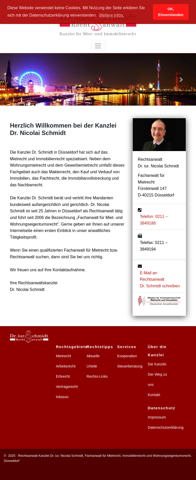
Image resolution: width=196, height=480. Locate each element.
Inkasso (62, 397)
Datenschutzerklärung (165, 427)
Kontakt (154, 395)
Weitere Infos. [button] (111, 15)
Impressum (157, 417)
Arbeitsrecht (66, 366)
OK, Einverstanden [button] (170, 12)
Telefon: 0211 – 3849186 (154, 219)
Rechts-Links (97, 376)
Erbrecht (63, 376)
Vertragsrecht (67, 387)
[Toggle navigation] (98, 46)
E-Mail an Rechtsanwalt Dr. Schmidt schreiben (160, 279)
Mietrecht (63, 356)
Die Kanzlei (157, 364)
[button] (14, 79)
